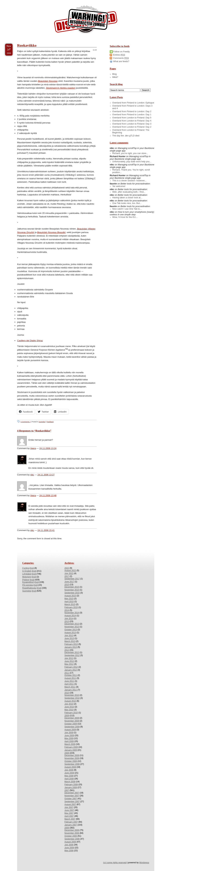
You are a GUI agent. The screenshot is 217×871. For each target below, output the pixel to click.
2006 (66, 828)
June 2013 (69, 638)
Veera (33, 448)
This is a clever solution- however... (129, 180)
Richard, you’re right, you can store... (130, 153)
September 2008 (72, 764)
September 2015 (72, 593)
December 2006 (71, 830)
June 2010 (69, 707)
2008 (66, 753)
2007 (66, 790)
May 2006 (69, 850)
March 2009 (69, 744)
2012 (66, 650)
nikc (32, 474)
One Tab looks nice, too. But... (127, 203)
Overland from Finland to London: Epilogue (133, 102)
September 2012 (72, 655)
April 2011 (69, 684)
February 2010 (71, 712)
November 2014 (71, 612)
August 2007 (70, 804)
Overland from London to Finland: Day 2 (131, 127)
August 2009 (70, 729)
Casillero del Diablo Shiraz (30, 340)
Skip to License (63, 1)
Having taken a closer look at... (127, 197)
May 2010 (69, 710)
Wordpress (144, 862)
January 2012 (70, 670)
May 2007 (69, 813)
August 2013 (70, 632)
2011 (66, 673)
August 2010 (70, 701)
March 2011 (69, 687)
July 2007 (68, 807)
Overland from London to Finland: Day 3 (131, 123)
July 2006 (68, 845)
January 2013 (70, 647)
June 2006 (69, 847)
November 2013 (71, 627)
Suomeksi (42, 422)
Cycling (25, 568)
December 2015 (71, 587)
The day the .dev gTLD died (125, 135)
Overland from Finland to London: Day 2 (131, 111)
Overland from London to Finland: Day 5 (131, 117)
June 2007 (69, 810)
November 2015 (71, 590)
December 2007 (71, 793)
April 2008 (69, 779)
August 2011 (70, 678)
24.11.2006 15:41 (46, 530)
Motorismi (26, 577)
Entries (119, 55)
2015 (66, 584)
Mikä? (115, 77)
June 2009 (69, 735)
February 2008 (71, 784)
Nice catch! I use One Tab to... (127, 209)
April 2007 (69, 816)
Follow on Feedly (121, 51)
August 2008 (70, 767)
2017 (66, 576)
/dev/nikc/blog (85, 20)
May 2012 (69, 664)
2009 (66, 715)
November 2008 (71, 758)
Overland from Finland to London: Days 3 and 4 (132, 107)
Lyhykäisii (26, 574)
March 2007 (69, 819)
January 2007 (70, 825)
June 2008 (69, 773)
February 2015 (71, 607)
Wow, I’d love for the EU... (124, 217)
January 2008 (70, 787)
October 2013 (70, 629)
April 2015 (69, 601)
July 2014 (68, 618)
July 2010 (68, 704)
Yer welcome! (118, 186)
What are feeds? (121, 61)
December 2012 (71, 652)
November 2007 (71, 796)
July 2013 (68, 635)
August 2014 (70, 615)
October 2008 (70, 761)
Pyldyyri (25, 580)
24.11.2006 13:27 (46, 474)
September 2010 (72, 698)
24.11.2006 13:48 (47, 495)
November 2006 (71, 833)
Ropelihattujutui (29, 588)
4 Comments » (26, 422)
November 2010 (71, 695)
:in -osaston (60, 88)
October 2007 (70, 798)
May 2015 (69, 598)
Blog (114, 74)
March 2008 (69, 781)
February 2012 (71, 667)
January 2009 (70, 750)
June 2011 (69, 681)
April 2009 (69, 741)
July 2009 (68, 732)
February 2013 (71, 644)
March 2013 (69, 641)
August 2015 (70, 596)
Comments (121, 58)
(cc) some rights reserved (114, 862)
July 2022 (68, 573)
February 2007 (71, 822)
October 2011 (70, 675)
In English (26, 571)
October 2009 (70, 724)
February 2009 (71, 747)
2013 (66, 621)
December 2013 (71, 624)
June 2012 (69, 661)
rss (31, 568)
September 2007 (72, 801)
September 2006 (72, 839)
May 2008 (69, 776)
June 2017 (69, 581)
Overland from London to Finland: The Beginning (130, 131)
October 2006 (70, 836)
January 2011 (70, 690)
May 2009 (69, 738)
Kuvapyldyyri (28, 582)
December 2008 (71, 755)
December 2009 (71, 718)
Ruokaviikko (27, 45)
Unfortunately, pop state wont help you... (131, 161)
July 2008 (68, 770)
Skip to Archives (38, 1)
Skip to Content (13, 1)
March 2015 (69, 604)
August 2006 (70, 842)
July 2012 (68, 658)
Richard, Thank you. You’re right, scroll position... (131, 171)
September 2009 (72, 727)
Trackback (50, 422)
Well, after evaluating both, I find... (128, 192)
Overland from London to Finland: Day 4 (131, 120)
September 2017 (72, 579)
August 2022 (70, 570)
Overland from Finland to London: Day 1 (131, 114)
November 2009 (71, 721)
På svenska (27, 585)
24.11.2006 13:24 (47, 448)
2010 (66, 693)
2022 (66, 568)
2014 (66, 610)
